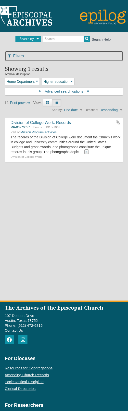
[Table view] (56, 102)
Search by (27, 38)
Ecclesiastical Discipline (24, 382)
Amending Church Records (27, 375)
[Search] (66, 39)
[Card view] (47, 102)
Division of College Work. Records (41, 122)
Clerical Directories (20, 389)
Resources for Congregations (28, 368)
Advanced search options (64, 91)
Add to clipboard (117, 122)
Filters (16, 56)
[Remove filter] (37, 81)
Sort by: (57, 110)
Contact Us (14, 330)
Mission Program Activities (39, 132)
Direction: (91, 110)
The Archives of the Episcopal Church (54, 307)
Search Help (101, 39)
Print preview (17, 103)
